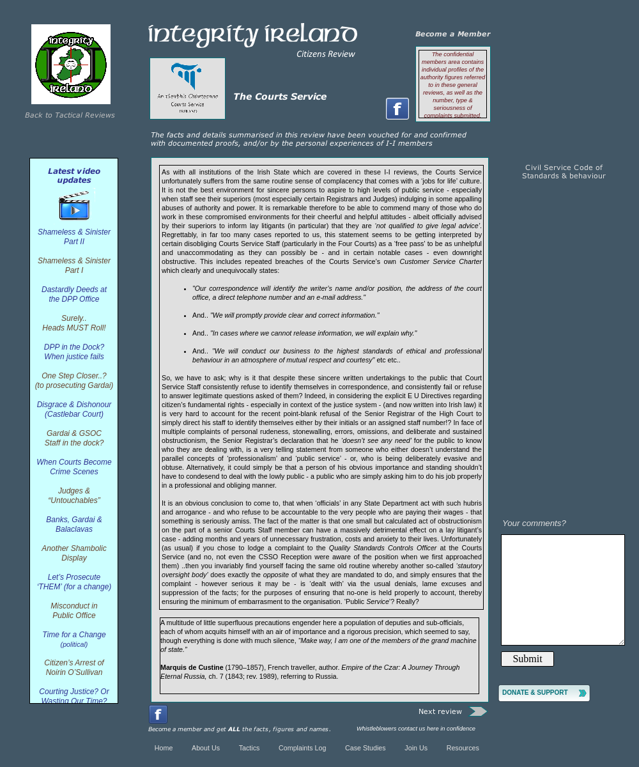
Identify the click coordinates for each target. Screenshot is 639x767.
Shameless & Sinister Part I (74, 265)
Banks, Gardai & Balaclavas (74, 524)
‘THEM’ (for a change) (74, 586)
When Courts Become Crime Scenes (73, 467)
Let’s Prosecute (74, 577)
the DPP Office (74, 299)
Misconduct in (73, 605)
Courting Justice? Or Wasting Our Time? (74, 696)
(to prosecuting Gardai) (74, 385)
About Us (206, 748)
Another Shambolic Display (74, 553)
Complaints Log (302, 748)
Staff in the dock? (74, 442)
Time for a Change (73, 634)
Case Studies (365, 748)
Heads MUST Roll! (73, 327)
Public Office (73, 615)
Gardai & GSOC (74, 433)
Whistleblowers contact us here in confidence (416, 728)
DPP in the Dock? (74, 347)
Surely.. (74, 318)
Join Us (415, 748)
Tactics (250, 748)
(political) (74, 644)
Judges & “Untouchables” (74, 495)
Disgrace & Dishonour (74, 404)
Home (164, 748)
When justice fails (74, 356)
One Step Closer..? (74, 375)
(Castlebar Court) (74, 414)
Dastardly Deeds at (74, 289)
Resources (463, 748)
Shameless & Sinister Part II (74, 237)
